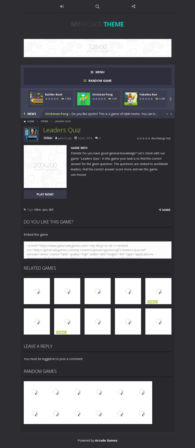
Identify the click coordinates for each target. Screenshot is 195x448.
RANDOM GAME (100, 81)
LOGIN (62, 6)
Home (31, 121)
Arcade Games (106, 440)
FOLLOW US (133, 6)
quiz (45, 209)
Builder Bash (53, 94)
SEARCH (98, 6)
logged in (48, 359)
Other (44, 121)
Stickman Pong (102, 94)
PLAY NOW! (45, 194)
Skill (51, 209)
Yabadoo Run (148, 94)
